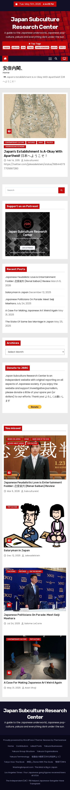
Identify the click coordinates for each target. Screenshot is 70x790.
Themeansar (60, 740)
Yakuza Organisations (47, 751)
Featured (31, 142)
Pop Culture (32, 443)
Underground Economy (14, 147)
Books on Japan (14, 439)
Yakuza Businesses (53, 746)
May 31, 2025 (14, 687)
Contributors (22, 746)
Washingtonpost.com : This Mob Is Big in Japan (35, 767)
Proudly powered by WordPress (18, 740)
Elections (11, 571)
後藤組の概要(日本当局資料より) (46, 756)
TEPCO (62, 47)
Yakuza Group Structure (23, 751)
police (54, 47)
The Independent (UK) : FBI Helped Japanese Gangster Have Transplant (35, 782)
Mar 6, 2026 (13, 491)
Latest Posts (36, 746)
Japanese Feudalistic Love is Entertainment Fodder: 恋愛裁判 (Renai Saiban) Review (33, 484)
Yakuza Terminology (19, 756)
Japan (6, 47)
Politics (50, 142)
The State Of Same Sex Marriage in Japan (29, 321)
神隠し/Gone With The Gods (40, 762)
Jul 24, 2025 (14, 623)
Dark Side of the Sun (40, 439)
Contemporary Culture (14, 142)
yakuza (15, 47)
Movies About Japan (16, 443)
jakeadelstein (31, 555)
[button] (56, 58)
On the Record (35, 571)
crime (26, 439)
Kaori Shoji (29, 687)
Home (6, 72)
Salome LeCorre (31, 623)
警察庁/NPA (60, 762)
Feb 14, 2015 (13, 160)
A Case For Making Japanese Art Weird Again (31, 310)
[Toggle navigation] (50, 58)
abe (23, 47)
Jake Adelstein (42, 47)
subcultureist (30, 160)
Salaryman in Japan (16, 292)
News (40, 142)
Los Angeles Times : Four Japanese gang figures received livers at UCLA (35, 774)
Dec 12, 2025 (14, 555)
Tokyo (30, 47)
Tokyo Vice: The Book (14, 762)
